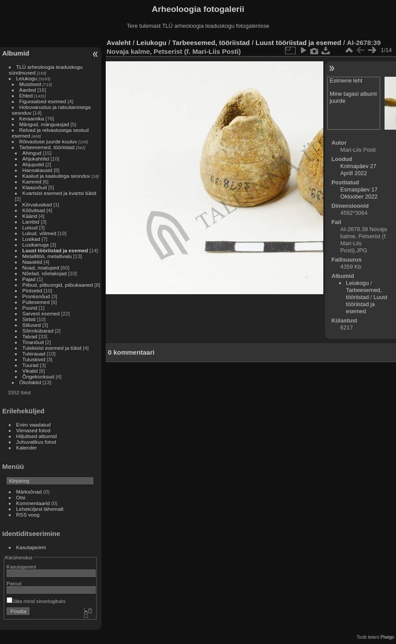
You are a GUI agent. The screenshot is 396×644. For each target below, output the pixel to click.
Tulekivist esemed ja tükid (51, 348)
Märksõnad (29, 491)
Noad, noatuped (40, 267)
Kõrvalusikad (37, 204)
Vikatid (30, 371)
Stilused (31, 325)
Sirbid (29, 319)
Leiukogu (26, 78)
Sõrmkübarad (38, 330)
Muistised (30, 84)
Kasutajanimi (31, 547)
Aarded (27, 90)
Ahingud (31, 153)
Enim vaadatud (33, 424)
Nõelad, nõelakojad (44, 273)
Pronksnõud (36, 296)
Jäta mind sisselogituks (36, 601)
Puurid (29, 308)
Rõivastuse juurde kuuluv (48, 141)
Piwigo (387, 637)
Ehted (26, 95)
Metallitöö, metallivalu (47, 256)
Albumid (15, 53)
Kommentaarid (33, 503)
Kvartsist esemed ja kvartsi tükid (59, 193)
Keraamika (31, 118)
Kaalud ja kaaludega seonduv (56, 176)
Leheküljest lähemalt (39, 509)
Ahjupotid (33, 164)
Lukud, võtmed (39, 233)
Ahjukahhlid (35, 158)
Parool (14, 583)
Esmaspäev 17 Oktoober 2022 (359, 193)
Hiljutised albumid (36, 436)
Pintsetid (32, 290)
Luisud (30, 227)
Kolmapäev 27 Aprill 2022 (358, 169)
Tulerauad (34, 353)
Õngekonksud (38, 376)
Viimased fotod (33, 430)
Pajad (29, 279)
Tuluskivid (33, 359)
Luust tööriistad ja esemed (55, 250)
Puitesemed (36, 302)
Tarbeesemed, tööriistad (47, 147)
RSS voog (28, 514)
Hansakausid (37, 170)
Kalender (26, 447)
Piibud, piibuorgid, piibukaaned (57, 285)
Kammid (31, 181)
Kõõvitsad (33, 210)
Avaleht (119, 42)
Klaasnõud (34, 187)
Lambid (31, 222)
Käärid (29, 216)
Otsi (21, 497)
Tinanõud (33, 342)
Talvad (29, 336)
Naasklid (32, 262)
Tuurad (30, 365)
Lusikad (31, 239)
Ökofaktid (30, 382)
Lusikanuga (35, 244)
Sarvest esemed (41, 313)
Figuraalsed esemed (43, 101)
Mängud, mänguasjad (44, 124)
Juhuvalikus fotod (36, 442)
